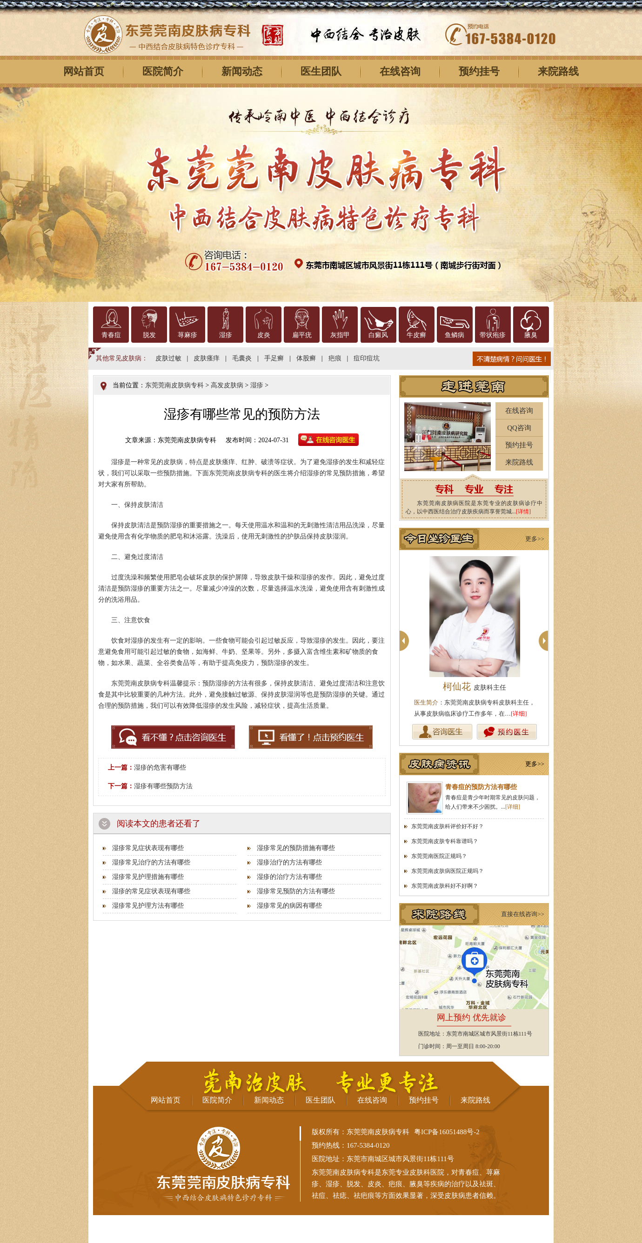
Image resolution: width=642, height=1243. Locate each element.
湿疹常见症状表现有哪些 (148, 847)
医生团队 (321, 71)
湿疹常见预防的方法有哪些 (296, 891)
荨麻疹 (187, 335)
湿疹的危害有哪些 (160, 767)
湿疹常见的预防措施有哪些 (296, 847)
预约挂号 (479, 71)
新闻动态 (241, 71)
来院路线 (558, 71)
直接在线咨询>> (522, 914)
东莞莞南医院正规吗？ (439, 856)
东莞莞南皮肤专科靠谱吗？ (444, 841)
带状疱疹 (493, 335)
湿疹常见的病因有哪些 (289, 905)
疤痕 (334, 358)
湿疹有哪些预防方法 (163, 786)
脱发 (149, 335)
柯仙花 (474, 686)
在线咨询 (400, 71)
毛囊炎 (242, 358)
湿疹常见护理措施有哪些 (148, 876)
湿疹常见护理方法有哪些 (148, 905)
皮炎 (263, 335)
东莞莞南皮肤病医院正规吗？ (447, 871)
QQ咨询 (519, 428)
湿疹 (225, 335)
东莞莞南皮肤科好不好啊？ (444, 886)
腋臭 (530, 335)
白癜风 (378, 335)
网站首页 (83, 71)
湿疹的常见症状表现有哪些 (151, 891)
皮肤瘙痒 (207, 358)
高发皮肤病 (227, 385)
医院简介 (162, 71)
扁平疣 (302, 335)
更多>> (534, 538)
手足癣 (274, 358)
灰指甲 (340, 335)
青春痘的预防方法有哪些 (481, 787)
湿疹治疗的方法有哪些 (289, 862)
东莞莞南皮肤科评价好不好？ (447, 826)
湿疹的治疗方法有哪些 (289, 876)
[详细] (519, 713)
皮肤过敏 (168, 358)
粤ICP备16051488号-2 (447, 1132)
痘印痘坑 (367, 358)
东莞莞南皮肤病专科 (174, 385)
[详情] (523, 511)
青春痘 (111, 335)
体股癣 (306, 358)
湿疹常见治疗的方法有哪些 (151, 862)
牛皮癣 (416, 335)
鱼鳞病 (454, 335)
